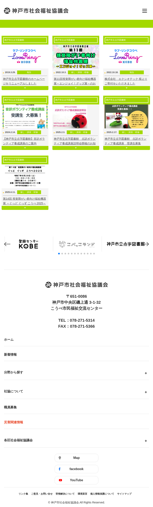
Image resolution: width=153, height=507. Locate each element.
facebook (76, 469)
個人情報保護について (102, 493)
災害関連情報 (13, 422)
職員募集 (10, 407)
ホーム (9, 339)
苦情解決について (65, 493)
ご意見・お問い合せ (42, 493)
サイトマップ (124, 493)
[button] (7, 244)
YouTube (76, 480)
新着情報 (10, 354)
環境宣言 (82, 493)
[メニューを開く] (144, 10)
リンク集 (23, 493)
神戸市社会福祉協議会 (70, 11)
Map (76, 457)
